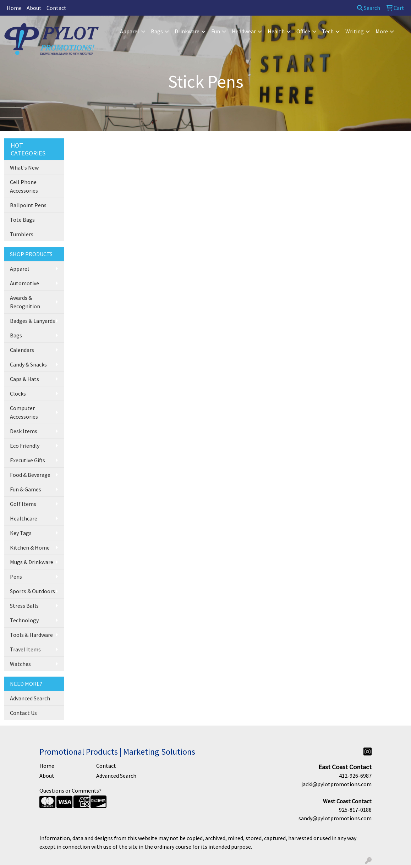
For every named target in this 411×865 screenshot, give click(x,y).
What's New (24, 167)
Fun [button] (215, 31)
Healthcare (23, 518)
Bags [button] (157, 31)
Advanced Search (30, 698)
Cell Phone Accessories (24, 186)
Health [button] (276, 31)
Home (14, 7)
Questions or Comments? (70, 790)
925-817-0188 (355, 809)
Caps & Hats (24, 378)
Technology (24, 620)
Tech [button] (328, 31)
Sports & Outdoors (32, 591)
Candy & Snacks (28, 364)
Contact (56, 7)
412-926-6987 (355, 775)
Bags (16, 335)
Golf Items (23, 503)
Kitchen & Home (30, 547)
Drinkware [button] (187, 31)
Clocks (18, 393)
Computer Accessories (24, 412)
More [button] (382, 31)
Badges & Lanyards (32, 320)
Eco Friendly (24, 445)
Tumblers (21, 234)
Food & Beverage (30, 474)
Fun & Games (25, 489)
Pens (16, 576)
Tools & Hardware (31, 634)
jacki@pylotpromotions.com (336, 784)
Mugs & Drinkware (31, 562)
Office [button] (303, 31)
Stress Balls (24, 605)
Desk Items (23, 431)
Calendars (22, 349)
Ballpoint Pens (28, 205)
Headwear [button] (244, 31)
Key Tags (21, 532)
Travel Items (25, 649)
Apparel (19, 268)
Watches (20, 663)
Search (368, 7)
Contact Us (23, 712)
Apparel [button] (129, 31)
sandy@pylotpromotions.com (335, 818)
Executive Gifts (27, 460)
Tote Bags (22, 219)
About (34, 7)
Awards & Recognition (25, 302)
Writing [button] (354, 31)
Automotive (24, 283)
